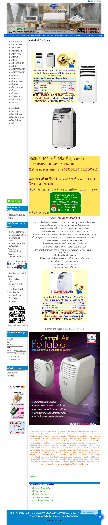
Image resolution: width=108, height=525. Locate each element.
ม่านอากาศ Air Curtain (50, 436)
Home (7, 35)
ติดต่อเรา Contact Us (95, 36)
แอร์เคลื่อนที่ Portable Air (81, 431)
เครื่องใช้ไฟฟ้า (76, 36)
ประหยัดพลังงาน (60, 36)
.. (84, 35)
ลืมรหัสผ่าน (14, 357)
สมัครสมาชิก (14, 360)
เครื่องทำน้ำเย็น (34, 36)
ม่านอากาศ (47, 36)
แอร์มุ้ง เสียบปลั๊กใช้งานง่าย (44, 434)
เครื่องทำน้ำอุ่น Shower (65, 431)
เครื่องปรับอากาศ (18, 36)
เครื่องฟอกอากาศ (52, 431)
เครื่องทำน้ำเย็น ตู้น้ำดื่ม (38, 431)
